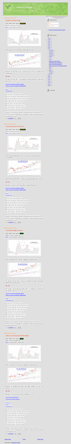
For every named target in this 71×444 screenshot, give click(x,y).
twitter (7, 404)
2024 (49, 38)
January (51, 73)
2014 (49, 77)
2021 (49, 42)
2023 (49, 39)
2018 (49, 47)
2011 (49, 82)
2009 (49, 85)
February (51, 71)
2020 (49, 44)
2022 (49, 41)
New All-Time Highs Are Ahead (14, 230)
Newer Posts (8, 439)
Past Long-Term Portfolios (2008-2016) (16, 85)
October (51, 53)
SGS (6, 27)
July (50, 58)
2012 (49, 81)
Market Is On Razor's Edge (13, 20)
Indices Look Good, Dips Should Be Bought (17, 335)
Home (24, 439)
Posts (49, 23)
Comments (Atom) (15, 442)
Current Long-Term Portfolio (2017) (15, 84)
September (51, 55)
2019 (49, 45)
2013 (49, 79)
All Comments (51, 25)
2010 (49, 84)
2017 (49, 48)
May (50, 67)
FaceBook (7, 402)
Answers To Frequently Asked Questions (57, 29)
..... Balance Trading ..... (24, 7)
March (50, 70)
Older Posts (40, 439)
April (50, 68)
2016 (49, 74)
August (50, 56)
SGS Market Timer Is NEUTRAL (15, 126)
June (50, 59)
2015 (49, 76)
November (51, 51)
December (51, 50)
